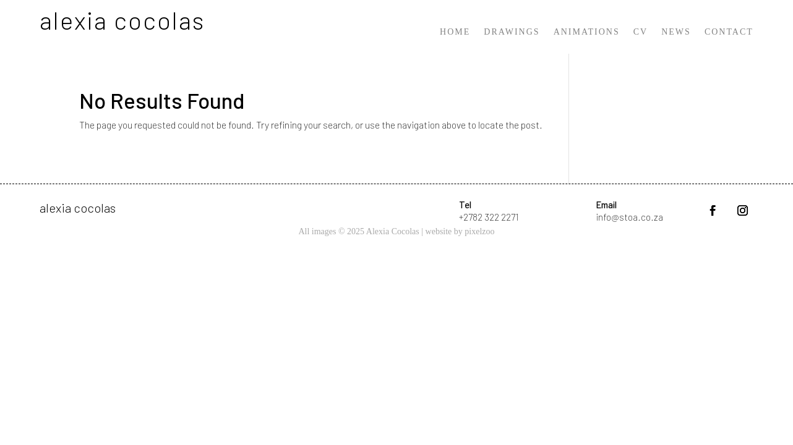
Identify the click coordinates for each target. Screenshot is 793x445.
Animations (587, 32)
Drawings (511, 32)
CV (640, 32)
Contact (729, 32)
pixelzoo (479, 231)
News (676, 32)
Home (455, 32)
